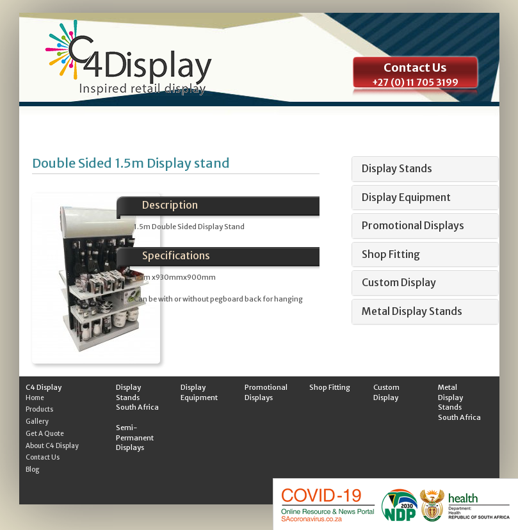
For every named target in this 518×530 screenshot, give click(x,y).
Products (39, 409)
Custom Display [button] (399, 282)
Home (35, 398)
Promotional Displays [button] (413, 225)
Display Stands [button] (397, 168)
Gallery (37, 421)
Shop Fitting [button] (391, 254)
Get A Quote (45, 434)
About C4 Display (52, 446)
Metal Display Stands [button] (412, 311)
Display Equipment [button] (406, 197)
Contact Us (43, 457)
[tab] (425, 169)
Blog (32, 469)
